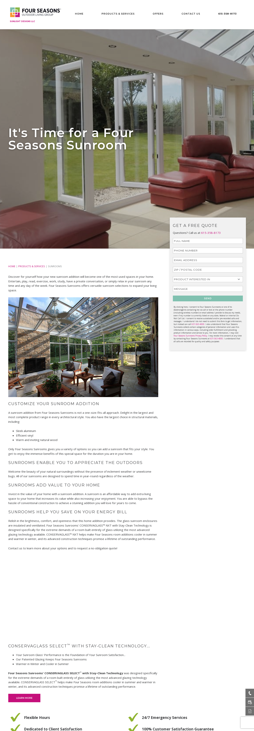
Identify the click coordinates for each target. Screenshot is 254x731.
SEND (208, 298)
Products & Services (118, 13)
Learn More (24, 697)
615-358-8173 (227, 13)
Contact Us (191, 13)
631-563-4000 (198, 324)
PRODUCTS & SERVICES (31, 266)
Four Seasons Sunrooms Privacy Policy (190, 335)
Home (79, 13)
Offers (158, 13)
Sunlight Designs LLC (22, 21)
